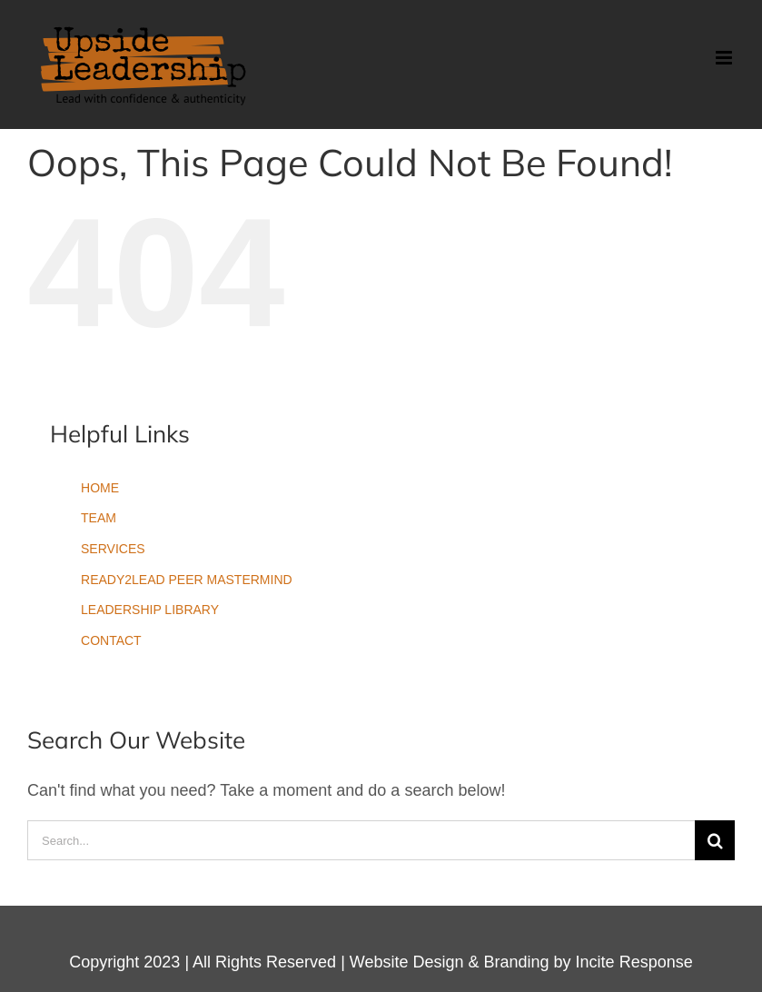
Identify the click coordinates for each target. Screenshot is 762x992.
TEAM (98, 518)
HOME (100, 488)
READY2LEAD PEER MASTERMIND (186, 579)
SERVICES (113, 548)
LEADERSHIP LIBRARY (150, 609)
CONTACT (111, 640)
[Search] (715, 840)
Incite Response (634, 962)
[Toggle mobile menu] (725, 57)
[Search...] (361, 840)
